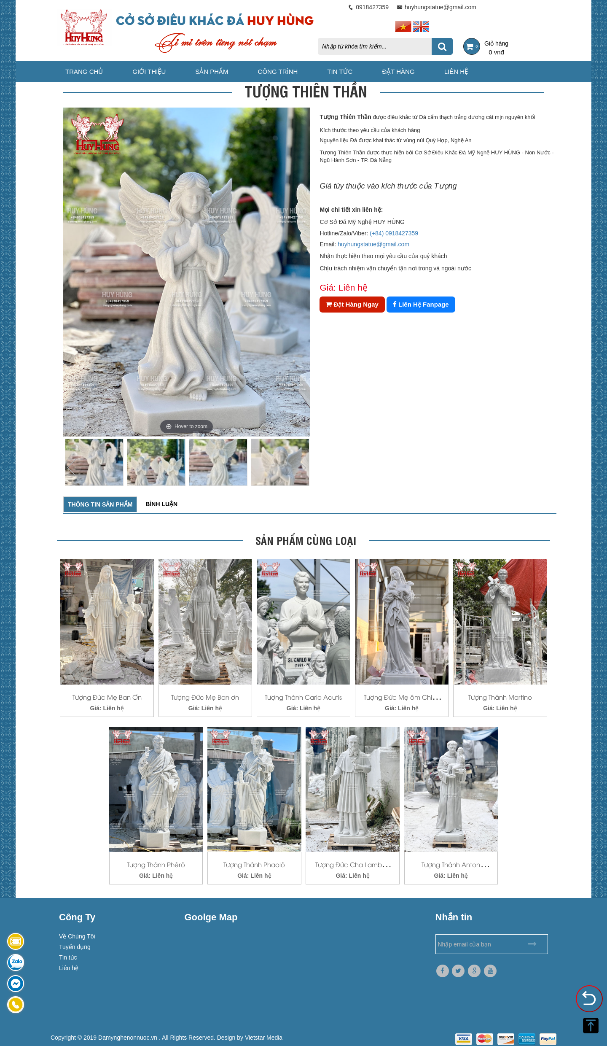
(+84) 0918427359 (394, 233)
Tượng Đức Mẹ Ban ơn (205, 697)
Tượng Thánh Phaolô (254, 864)
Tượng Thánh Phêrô (156, 864)
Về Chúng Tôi (77, 936)
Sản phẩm (211, 71)
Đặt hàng (398, 71)
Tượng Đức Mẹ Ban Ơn (107, 697)
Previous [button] (71, 467)
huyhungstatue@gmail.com (373, 244)
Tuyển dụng (75, 947)
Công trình (278, 71)
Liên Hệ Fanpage (421, 304)
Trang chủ (84, 71)
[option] (186, 272)
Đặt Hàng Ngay (352, 304)
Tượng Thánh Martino (500, 697)
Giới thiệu (149, 71)
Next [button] (301, 467)
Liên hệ (456, 71)
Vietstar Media (263, 1037)
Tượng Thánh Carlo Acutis (303, 697)
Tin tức (339, 71)
